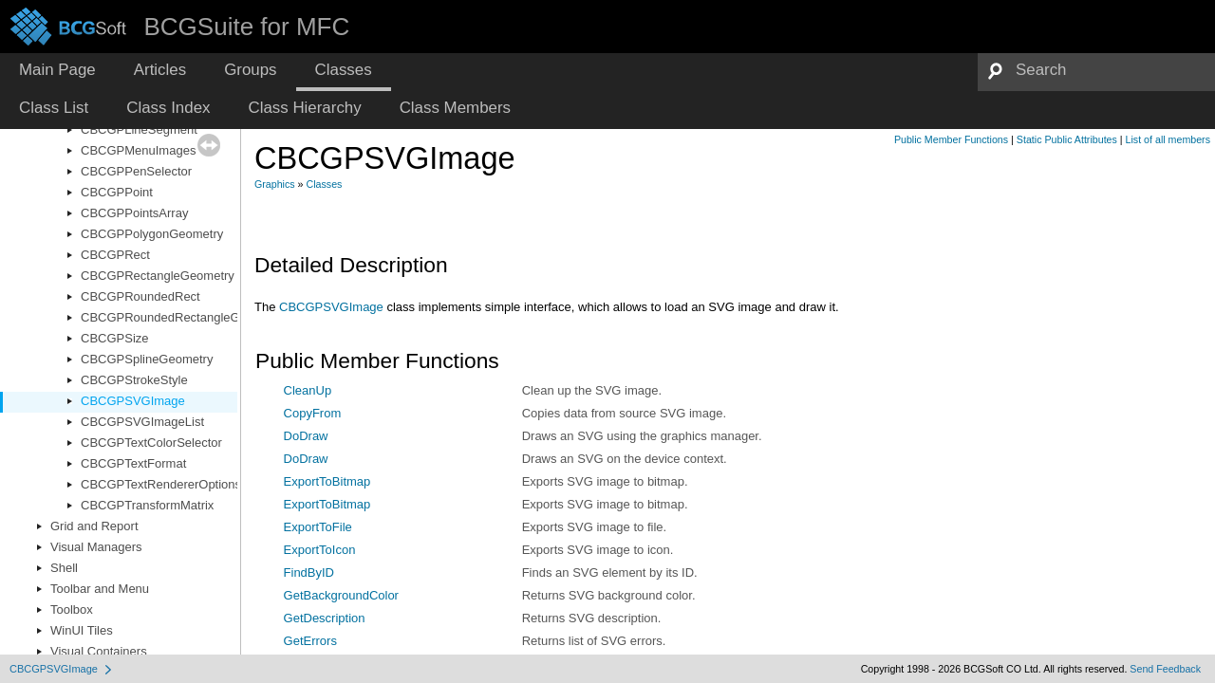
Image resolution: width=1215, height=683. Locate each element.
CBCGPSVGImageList (142, 422)
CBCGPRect (115, 255)
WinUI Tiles (81, 630)
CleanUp (308, 390)
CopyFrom (313, 413)
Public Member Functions (951, 139)
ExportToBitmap (327, 481)
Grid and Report (94, 526)
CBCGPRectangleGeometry (157, 275)
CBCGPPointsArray (134, 213)
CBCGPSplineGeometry (147, 359)
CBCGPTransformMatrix (147, 505)
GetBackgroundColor (341, 595)
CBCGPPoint (117, 192)
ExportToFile (318, 527)
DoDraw (306, 436)
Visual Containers (98, 651)
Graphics (274, 184)
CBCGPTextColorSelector (151, 442)
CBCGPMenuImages (138, 150)
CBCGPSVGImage (133, 401)
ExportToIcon (320, 550)
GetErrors (310, 641)
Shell (64, 568)
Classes (325, 184)
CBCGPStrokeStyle (134, 380)
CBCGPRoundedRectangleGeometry (183, 317)
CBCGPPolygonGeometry (152, 234)
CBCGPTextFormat (133, 463)
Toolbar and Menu (99, 588)
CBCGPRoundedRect (140, 296)
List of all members (1168, 139)
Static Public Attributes (1067, 139)
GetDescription (324, 618)
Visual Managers (96, 547)
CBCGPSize (115, 338)
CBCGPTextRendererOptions (161, 484)
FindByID (309, 572)
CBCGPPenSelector (136, 171)
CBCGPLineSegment (139, 129)
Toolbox (71, 609)
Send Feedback (1165, 668)
